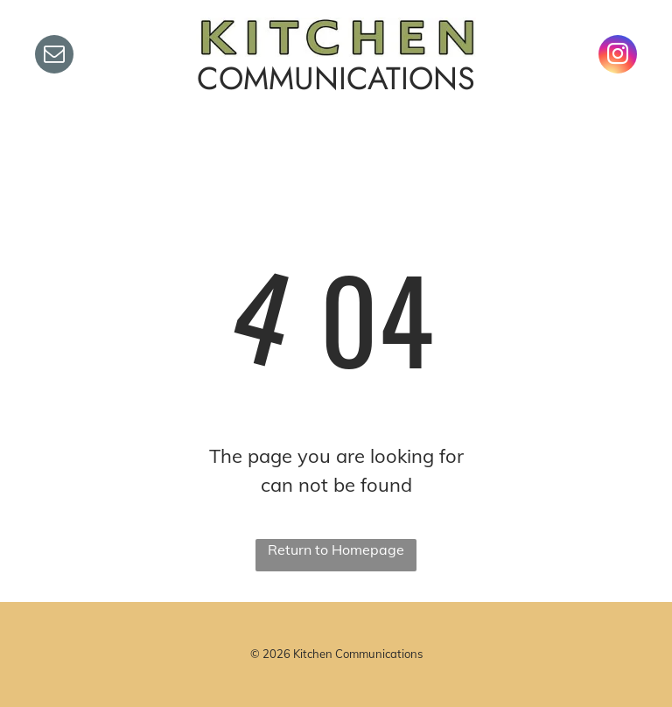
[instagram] (617, 56)
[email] (54, 56)
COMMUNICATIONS (336, 78)
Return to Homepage (336, 549)
